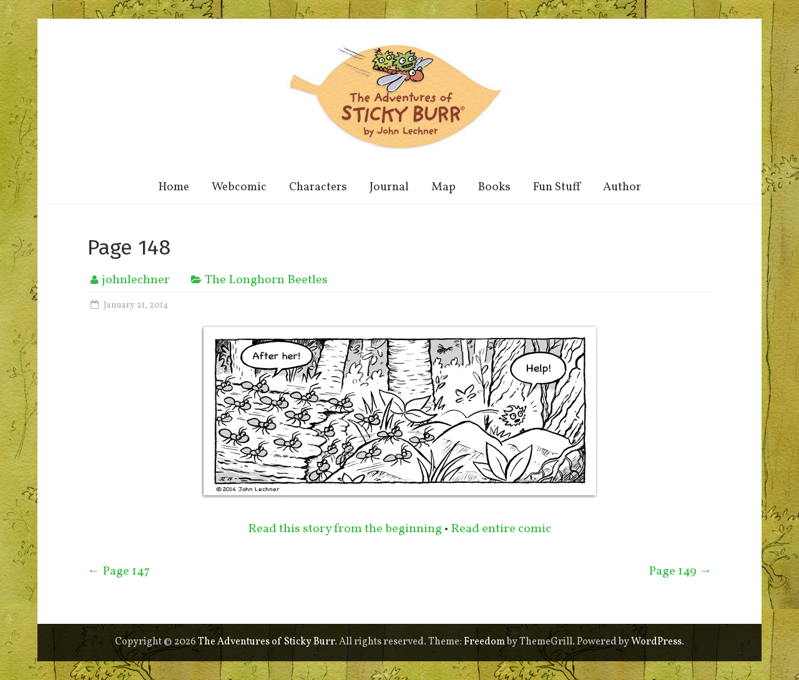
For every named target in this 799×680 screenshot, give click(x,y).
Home (174, 187)
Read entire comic (501, 529)
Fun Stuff (557, 187)
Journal (389, 187)
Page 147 (118, 571)
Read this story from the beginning (345, 529)
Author (622, 187)
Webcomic (239, 187)
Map (443, 187)
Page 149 (680, 571)
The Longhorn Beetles (266, 280)
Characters (318, 187)
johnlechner (136, 280)
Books (494, 187)
